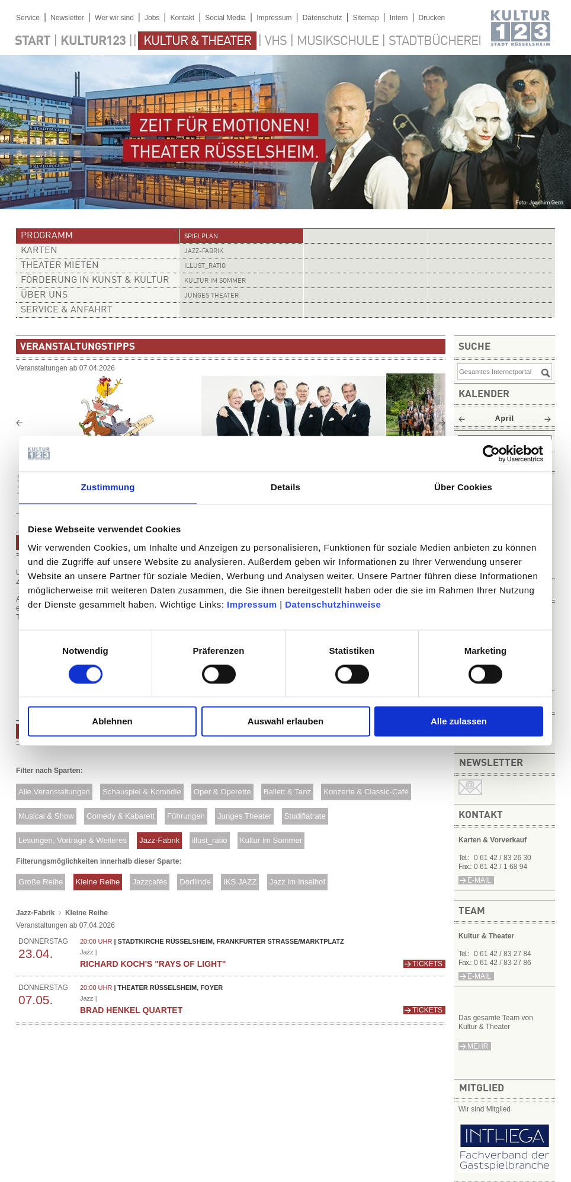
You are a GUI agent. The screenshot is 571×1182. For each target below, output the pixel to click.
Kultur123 (93, 41)
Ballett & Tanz (287, 791)
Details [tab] (285, 487)
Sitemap (366, 18)
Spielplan (201, 237)
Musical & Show (46, 816)
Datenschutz (322, 18)
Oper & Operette (222, 791)
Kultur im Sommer (215, 281)
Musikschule (337, 41)
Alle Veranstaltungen (54, 791)
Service (28, 18)
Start (32, 41)
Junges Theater (211, 296)
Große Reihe (40, 881)
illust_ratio (205, 266)
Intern (399, 18)
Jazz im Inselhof (298, 881)
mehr (477, 1046)
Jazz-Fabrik (203, 251)
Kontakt (182, 18)
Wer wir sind (114, 18)
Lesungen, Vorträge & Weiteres (72, 840)
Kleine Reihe (98, 881)
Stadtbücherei (435, 41)
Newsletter (67, 18)
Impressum (252, 604)
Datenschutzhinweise (333, 604)
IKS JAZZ (239, 881)
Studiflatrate (304, 816)
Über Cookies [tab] (463, 487)
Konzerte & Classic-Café (366, 791)
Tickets (427, 964)
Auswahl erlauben (285, 722)
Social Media (225, 18)
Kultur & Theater (197, 41)
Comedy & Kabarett (120, 816)
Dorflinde (195, 881)
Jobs (152, 18)
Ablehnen (112, 722)
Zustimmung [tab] (108, 487)
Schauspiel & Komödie (141, 791)
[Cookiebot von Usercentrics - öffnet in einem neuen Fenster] (491, 453)
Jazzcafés (149, 881)
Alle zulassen (459, 722)
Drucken (432, 18)
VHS (276, 41)
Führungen (186, 816)
